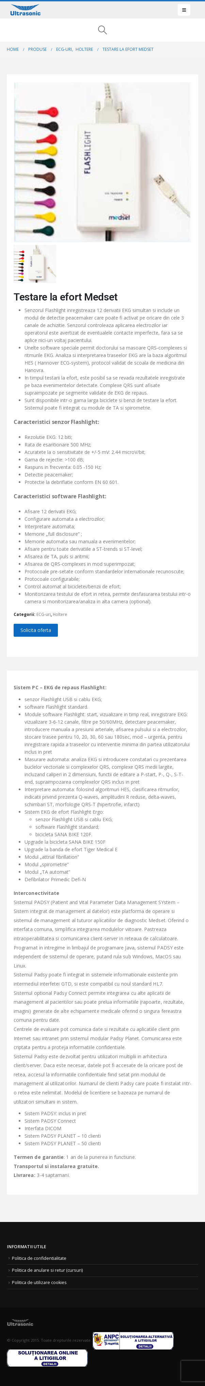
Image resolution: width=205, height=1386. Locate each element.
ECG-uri (43, 614)
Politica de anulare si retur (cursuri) (47, 1270)
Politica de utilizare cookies (39, 1282)
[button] (184, 10)
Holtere (60, 614)
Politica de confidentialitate (39, 1258)
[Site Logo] (25, 9)
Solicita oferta (35, 630)
